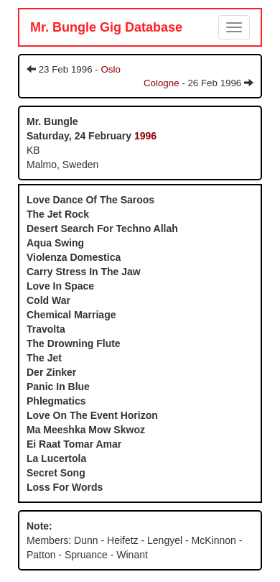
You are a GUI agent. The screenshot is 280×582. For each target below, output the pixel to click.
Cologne (161, 83)
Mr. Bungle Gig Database (106, 27)
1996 (145, 136)
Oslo (110, 69)
